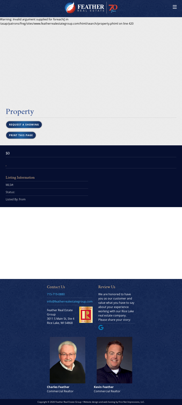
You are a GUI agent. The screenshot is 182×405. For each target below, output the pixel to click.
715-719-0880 (56, 294)
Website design (90, 401)
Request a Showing (24, 124)
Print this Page (21, 135)
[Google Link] (102, 329)
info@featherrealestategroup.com (70, 301)
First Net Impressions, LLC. (132, 401)
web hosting (109, 401)
